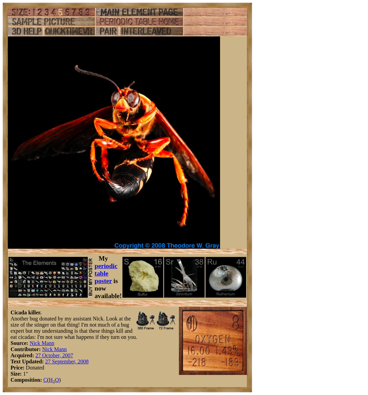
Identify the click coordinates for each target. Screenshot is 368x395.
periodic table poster (106, 273)
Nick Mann (42, 343)
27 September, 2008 (67, 361)
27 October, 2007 (54, 355)
